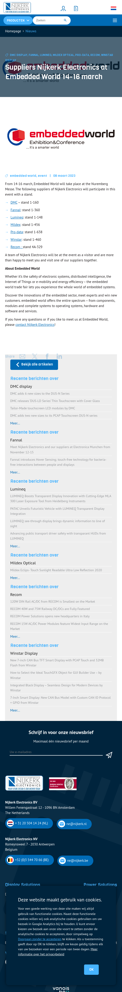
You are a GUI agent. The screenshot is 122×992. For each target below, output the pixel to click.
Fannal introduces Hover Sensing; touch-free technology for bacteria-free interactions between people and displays (58, 462)
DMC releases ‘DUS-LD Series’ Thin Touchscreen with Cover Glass (55, 401)
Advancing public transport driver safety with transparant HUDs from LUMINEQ (58, 535)
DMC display (18, 55)
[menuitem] (113, 8)
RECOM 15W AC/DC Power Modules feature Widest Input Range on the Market (59, 626)
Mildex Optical (63, 55)
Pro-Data (82, 55)
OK (91, 969)
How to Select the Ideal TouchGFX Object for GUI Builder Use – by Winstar (56, 675)
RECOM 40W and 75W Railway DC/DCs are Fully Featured (50, 609)
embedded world (23, 176)
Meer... (15, 423)
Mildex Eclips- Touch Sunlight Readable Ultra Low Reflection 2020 (56, 570)
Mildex (15, 224)
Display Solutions (22, 885)
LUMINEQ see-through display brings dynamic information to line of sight (57, 523)
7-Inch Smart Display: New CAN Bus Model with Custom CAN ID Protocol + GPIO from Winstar (60, 700)
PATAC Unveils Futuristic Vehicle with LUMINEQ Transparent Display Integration (57, 511)
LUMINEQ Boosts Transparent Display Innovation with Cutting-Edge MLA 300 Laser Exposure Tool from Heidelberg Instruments (60, 498)
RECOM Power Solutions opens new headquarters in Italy (50, 616)
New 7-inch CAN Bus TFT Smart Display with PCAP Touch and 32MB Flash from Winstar (57, 662)
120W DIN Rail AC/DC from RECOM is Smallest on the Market (52, 601)
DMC (14, 202)
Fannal (34, 55)
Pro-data (17, 232)
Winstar (16, 239)
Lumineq (45, 55)
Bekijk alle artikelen (34, 364)
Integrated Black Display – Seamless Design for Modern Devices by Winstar (56, 687)
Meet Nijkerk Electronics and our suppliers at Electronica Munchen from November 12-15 (60, 449)
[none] (113, 8)
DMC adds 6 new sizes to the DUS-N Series (40, 393)
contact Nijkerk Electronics (35, 324)
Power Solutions (100, 885)
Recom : (17, 247)
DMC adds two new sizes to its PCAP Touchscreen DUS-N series (53, 415)
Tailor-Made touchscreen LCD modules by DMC (42, 408)
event (42, 176)
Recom (95, 55)
